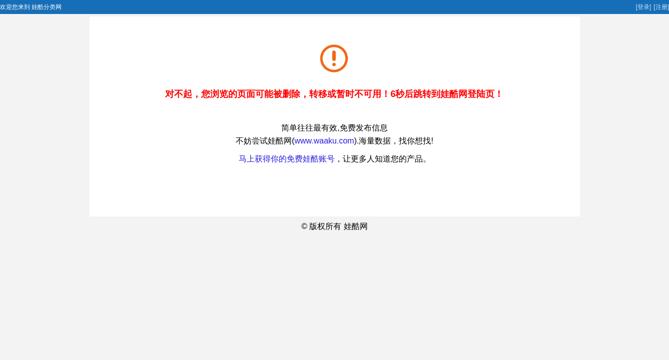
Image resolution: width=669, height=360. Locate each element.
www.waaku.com (324, 140)
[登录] (643, 7)
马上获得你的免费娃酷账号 (287, 158)
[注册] (661, 7)
